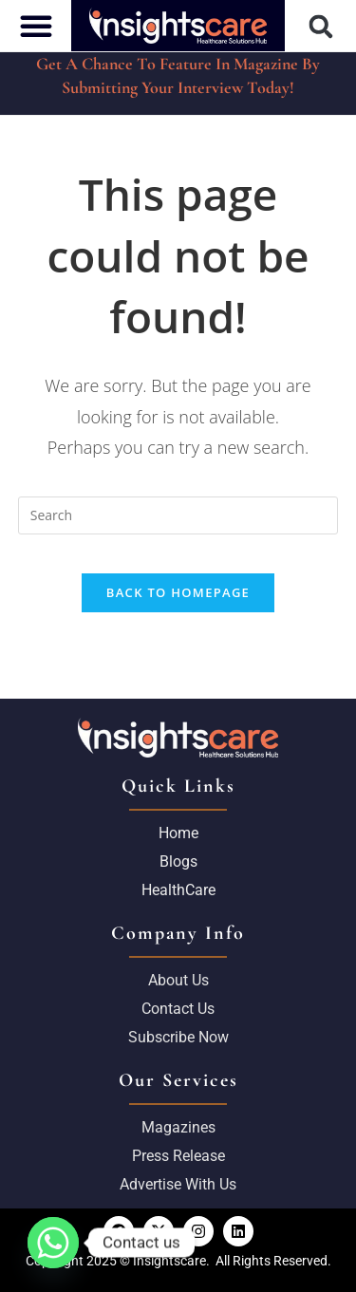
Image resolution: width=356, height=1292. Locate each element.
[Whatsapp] (53, 1242)
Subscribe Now (178, 1037)
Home (178, 833)
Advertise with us (178, 1184)
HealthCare (178, 890)
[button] (320, 26)
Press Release (178, 1156)
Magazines (178, 1127)
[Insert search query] (178, 515)
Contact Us (178, 1009)
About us (178, 980)
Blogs (178, 861)
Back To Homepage (178, 592)
